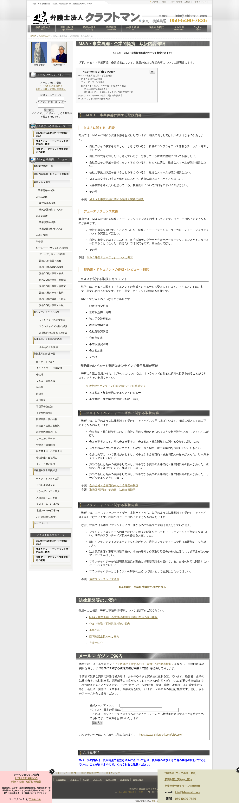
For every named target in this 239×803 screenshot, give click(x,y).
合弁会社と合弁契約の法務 (48, 339)
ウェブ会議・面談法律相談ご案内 (109, 623)
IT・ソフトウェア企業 (47, 478)
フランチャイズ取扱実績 (52, 320)
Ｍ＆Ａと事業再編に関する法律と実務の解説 (116, 199)
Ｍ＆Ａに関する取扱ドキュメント (98, 89)
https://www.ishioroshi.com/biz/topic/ (160, 734)
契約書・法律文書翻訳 (48, 425)
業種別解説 (67, 28)
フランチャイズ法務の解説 (53, 326)
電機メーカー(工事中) (47, 510)
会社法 (39, 374)
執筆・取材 (111, 779)
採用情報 (124, 779)
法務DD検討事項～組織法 (52, 280)
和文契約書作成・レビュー (50, 432)
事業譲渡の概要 (47, 222)
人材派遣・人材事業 (46, 497)
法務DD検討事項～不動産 (52, 299)
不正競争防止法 (44, 406)
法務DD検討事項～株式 (51, 273)
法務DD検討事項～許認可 (52, 286)
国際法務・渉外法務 (46, 419)
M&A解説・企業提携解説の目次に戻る (142, 587)
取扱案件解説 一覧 (43, 166)
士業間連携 (138, 779)
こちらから (35, 799)
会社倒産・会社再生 (46, 457)
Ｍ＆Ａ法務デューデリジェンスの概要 (110, 257)
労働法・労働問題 (45, 445)
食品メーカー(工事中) (47, 504)
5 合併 (39, 241)
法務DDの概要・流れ (50, 260)
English (198, 28)
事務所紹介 (96, 630)
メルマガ (179, 28)
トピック (74, 779)
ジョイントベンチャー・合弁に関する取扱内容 (100, 95)
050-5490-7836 (185, 798)
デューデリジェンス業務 (93, 82)
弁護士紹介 (96, 642)
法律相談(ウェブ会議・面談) (181, 773)
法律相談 (111, 28)
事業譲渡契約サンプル (50, 228)
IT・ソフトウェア (45, 361)
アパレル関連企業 (45, 485)
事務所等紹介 (43, 28)
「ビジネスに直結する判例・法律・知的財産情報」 (143, 663)
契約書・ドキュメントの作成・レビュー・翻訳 (103, 85)
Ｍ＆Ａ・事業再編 (45, 381)
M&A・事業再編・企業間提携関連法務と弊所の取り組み (123, 617)
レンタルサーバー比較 (62, 773)
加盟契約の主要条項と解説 (53, 332)
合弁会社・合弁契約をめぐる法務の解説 (113, 485)
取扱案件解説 (156, 28)
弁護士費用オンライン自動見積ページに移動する (116, 385)
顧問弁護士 (89, 28)
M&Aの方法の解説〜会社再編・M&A (52, 134)
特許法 (39, 387)
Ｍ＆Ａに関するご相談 (91, 79)
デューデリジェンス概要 (52, 254)
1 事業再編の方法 (45, 190)
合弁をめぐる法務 (48, 347)
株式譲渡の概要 (47, 203)
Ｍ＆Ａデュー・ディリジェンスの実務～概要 (52, 142)
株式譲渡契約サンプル (50, 209)
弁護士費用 (132, 28)
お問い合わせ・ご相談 (180, 2)
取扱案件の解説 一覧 (44, 353)
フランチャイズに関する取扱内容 (94, 99)
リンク (86, 779)
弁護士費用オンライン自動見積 (182, 785)
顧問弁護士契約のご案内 (104, 636)
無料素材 (91, 773)
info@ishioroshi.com (187, 792)
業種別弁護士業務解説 (45, 470)
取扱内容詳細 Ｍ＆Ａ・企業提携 (51, 174)
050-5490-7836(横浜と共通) (131, 792)
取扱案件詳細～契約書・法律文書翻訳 (112, 489)
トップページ (41, 523)
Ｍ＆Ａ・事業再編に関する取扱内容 (95, 75)
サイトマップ (200, 2)
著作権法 (41, 400)
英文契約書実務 (44, 413)
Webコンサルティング (108, 773)
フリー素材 (80, 773)
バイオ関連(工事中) (46, 517)
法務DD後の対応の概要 (51, 267)
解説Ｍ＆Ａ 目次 (42, 182)
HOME (33, 36)
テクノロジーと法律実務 (49, 368)
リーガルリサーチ (45, 438)
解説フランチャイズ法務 (104, 579)
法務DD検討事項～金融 (51, 305)
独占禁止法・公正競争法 (49, 451)
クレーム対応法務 (45, 464)
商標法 (39, 393)
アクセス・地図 (159, 2)
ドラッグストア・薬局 (48, 491)
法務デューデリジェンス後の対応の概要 (52, 151)
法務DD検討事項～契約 (51, 292)
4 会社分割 (42, 235)
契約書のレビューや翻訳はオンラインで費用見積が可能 (108, 92)
